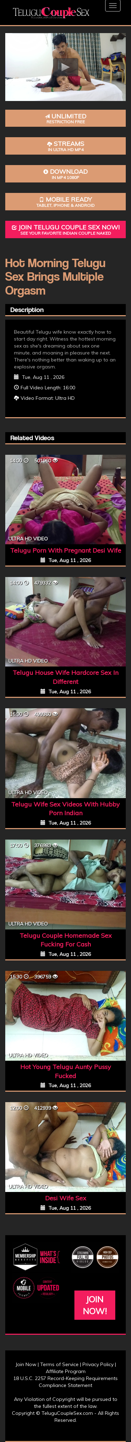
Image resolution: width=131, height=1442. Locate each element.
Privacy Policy (98, 1364)
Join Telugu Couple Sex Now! (65, 229)
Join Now (25, 1364)
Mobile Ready (65, 201)
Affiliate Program (66, 1371)
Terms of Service (59, 1364)
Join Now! (95, 1305)
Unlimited (65, 118)
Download (65, 173)
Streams (65, 146)
